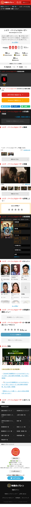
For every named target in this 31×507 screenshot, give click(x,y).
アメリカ (17, 231)
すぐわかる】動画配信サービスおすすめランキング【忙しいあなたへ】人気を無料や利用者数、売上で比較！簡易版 (15, 384)
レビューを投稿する (15, 334)
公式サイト (16, 256)
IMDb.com (27, 184)
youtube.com (26, 150)
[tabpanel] (15, 356)
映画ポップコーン (5, 6)
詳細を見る (15, 458)
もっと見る (15, 42)
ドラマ (24, 238)
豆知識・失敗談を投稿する (22, 116)
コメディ (17, 238)
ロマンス (17, 242)
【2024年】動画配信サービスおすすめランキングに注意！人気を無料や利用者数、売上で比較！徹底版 (15, 376)
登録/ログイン (26, 2)
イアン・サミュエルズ (21, 225)
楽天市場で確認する (15, 95)
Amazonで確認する (15, 100)
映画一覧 (14, 6)
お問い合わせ (16, 471)
